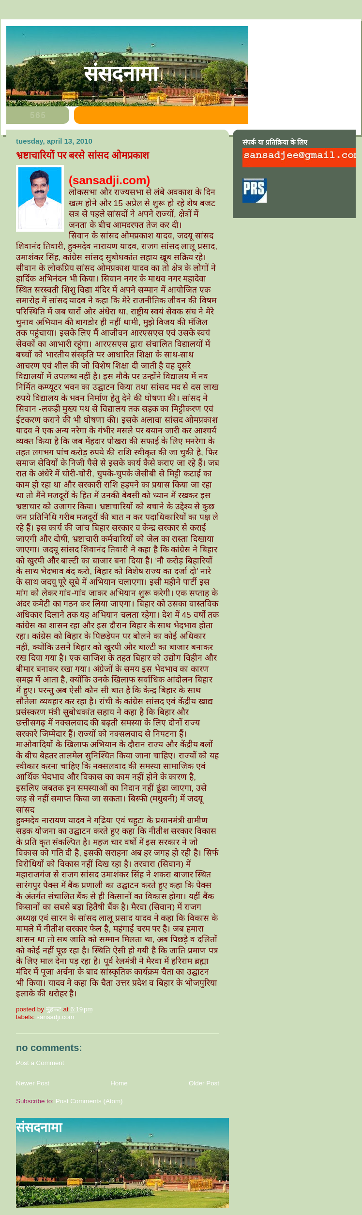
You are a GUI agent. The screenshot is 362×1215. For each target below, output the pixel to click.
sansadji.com (55, 1017)
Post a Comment (40, 1063)
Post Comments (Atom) (89, 1101)
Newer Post (32, 1083)
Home (119, 1083)
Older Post (204, 1083)
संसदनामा (121, 73)
